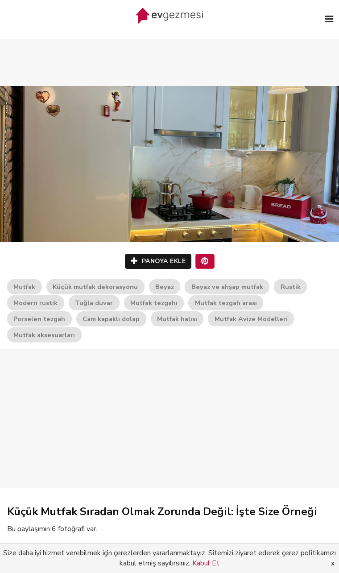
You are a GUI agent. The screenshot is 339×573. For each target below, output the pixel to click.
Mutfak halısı (177, 318)
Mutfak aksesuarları (44, 334)
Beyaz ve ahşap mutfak (227, 286)
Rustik (291, 286)
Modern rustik (35, 302)
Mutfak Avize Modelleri (251, 318)
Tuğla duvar (94, 302)
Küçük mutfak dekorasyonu (95, 286)
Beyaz (164, 286)
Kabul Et (205, 563)
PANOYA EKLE (158, 261)
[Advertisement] (169, 53)
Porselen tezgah (39, 318)
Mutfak (24, 286)
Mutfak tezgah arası (226, 302)
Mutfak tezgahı (154, 302)
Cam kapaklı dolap (111, 318)
